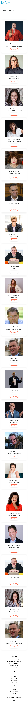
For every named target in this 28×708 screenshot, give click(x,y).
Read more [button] (14, 49)
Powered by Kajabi (14, 704)
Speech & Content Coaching (14, 661)
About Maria (14, 672)
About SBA (14, 656)
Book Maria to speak (14, 674)
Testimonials (14, 678)
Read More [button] (14, 81)
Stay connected (14, 667)
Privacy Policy (14, 665)
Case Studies (14, 680)
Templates (14, 693)
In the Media (14, 683)
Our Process (14, 676)
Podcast (14, 689)
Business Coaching (14, 659)
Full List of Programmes (14, 663)
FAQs (14, 685)
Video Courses (14, 691)
